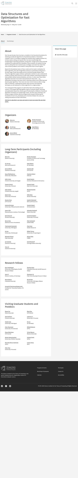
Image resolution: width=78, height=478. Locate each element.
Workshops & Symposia (43, 371)
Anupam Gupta (30, 184)
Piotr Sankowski (31, 221)
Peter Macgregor (9, 327)
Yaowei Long (8, 321)
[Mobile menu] (76, 3)
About (3, 41)
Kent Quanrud (8, 215)
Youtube (10, 386)
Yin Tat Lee (12, 127)
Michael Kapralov (31, 189)
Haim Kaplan (8, 189)
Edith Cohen (8, 179)
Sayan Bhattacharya (10, 174)
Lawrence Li (30, 316)
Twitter (2, 386)
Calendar (39, 375)
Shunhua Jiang (30, 267)
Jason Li (7, 274)
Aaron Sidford (13, 133)
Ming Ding (29, 311)
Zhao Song (29, 226)
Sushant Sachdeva (31, 215)
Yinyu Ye (7, 247)
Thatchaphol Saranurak (11, 226)
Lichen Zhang (30, 342)
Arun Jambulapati (9, 267)
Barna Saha (8, 221)
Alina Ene (12, 120)
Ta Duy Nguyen (30, 332)
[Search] (72, 3)
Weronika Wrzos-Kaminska (11, 342)
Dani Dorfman (8, 316)
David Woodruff (31, 241)
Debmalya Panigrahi (32, 210)
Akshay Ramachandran (10, 337)
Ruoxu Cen (7, 311)
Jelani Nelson (35, 127)
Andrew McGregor (9, 205)
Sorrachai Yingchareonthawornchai (13, 286)
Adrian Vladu (30, 236)
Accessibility (61, 375)
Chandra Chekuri (31, 174)
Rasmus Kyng (8, 200)
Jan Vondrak (8, 241)
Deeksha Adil (30, 168)
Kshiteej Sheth (30, 337)
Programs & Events (11, 34)
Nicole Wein (30, 279)
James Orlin (8, 210)
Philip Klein (30, 195)
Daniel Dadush (30, 179)
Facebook (6, 386)
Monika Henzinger (36, 119)
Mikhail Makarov (31, 327)
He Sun (6, 231)
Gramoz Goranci (9, 184)
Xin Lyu (28, 321)
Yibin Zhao (7, 348)
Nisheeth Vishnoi (9, 236)
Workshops (10, 41)
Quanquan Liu (30, 274)
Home (2, 34)
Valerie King (8, 195)
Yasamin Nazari (31, 205)
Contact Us (60, 371)
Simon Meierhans (9, 332)
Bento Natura (8, 279)
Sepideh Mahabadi (31, 200)
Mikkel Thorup (30, 231)
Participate (60, 367)
